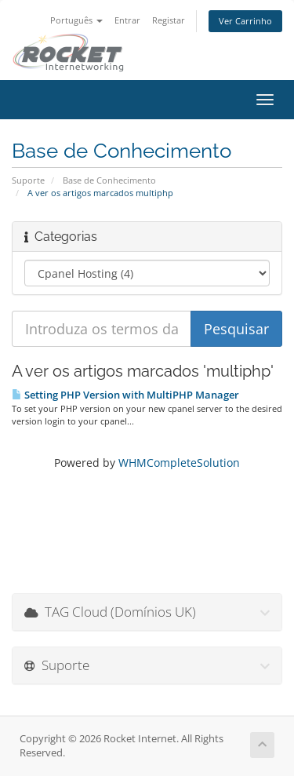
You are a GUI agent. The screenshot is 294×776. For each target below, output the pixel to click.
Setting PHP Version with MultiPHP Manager (125, 395)
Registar (168, 20)
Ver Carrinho (245, 21)
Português (76, 20)
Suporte (28, 180)
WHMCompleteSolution (179, 462)
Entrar (127, 20)
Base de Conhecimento (109, 180)
